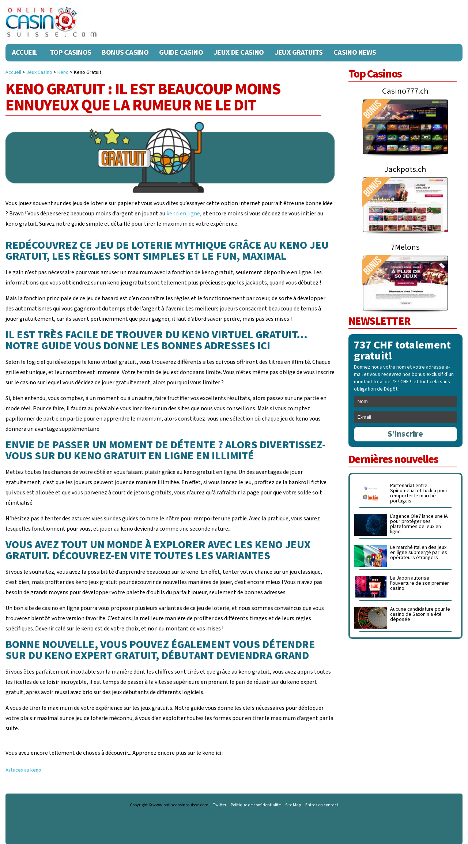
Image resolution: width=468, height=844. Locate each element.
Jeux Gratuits (299, 53)
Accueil (25, 53)
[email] (405, 417)
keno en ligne (183, 214)
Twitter (219, 805)
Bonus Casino (125, 53)
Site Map (293, 805)
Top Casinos (70, 53)
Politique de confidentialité (256, 805)
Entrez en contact (321, 805)
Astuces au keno (23, 770)
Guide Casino (181, 53)
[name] (405, 401)
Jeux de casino (239, 53)
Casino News (354, 53)
